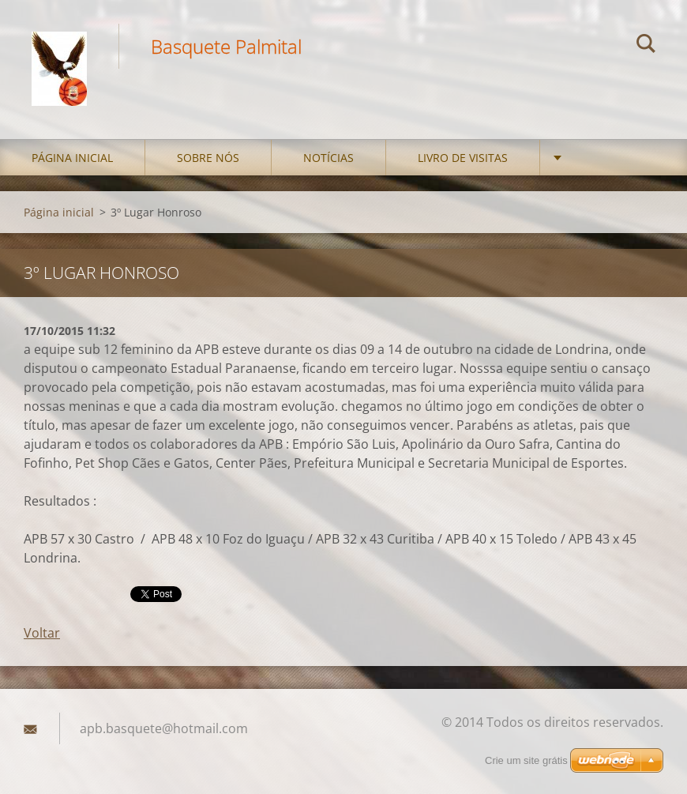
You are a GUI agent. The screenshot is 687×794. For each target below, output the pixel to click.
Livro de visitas (463, 157)
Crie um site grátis (526, 760)
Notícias (328, 157)
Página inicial (72, 157)
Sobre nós (208, 157)
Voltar (42, 633)
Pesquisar (645, 46)
